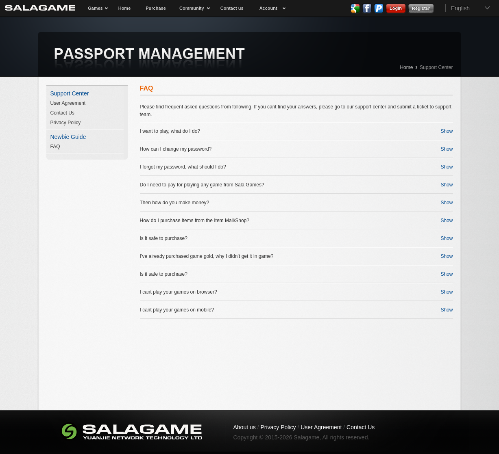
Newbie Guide (68, 137)
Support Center (436, 67)
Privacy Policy (65, 122)
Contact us (232, 8)
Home (124, 8)
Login (396, 8)
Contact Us (62, 113)
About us (244, 427)
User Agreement (68, 103)
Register (421, 8)
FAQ (55, 146)
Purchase (156, 8)
